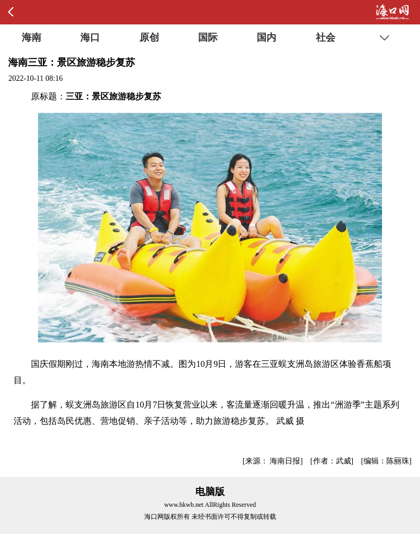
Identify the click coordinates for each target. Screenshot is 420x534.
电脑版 (210, 491)
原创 (149, 37)
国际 (208, 37)
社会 (325, 37)
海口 (90, 37)
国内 (266, 37)
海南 (31, 37)
